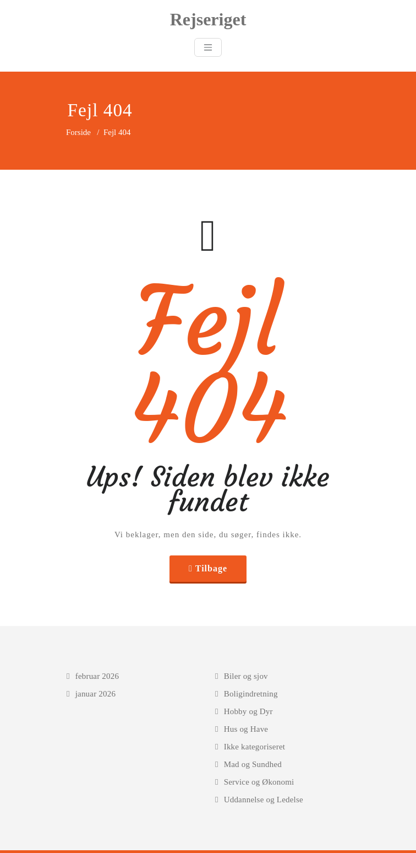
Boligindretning (251, 693)
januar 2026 (95, 693)
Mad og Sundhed (253, 764)
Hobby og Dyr (248, 711)
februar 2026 (97, 676)
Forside (78, 132)
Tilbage (211, 568)
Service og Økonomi (259, 782)
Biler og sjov (246, 676)
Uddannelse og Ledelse (263, 799)
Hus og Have (246, 729)
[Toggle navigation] (208, 47)
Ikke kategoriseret (254, 746)
